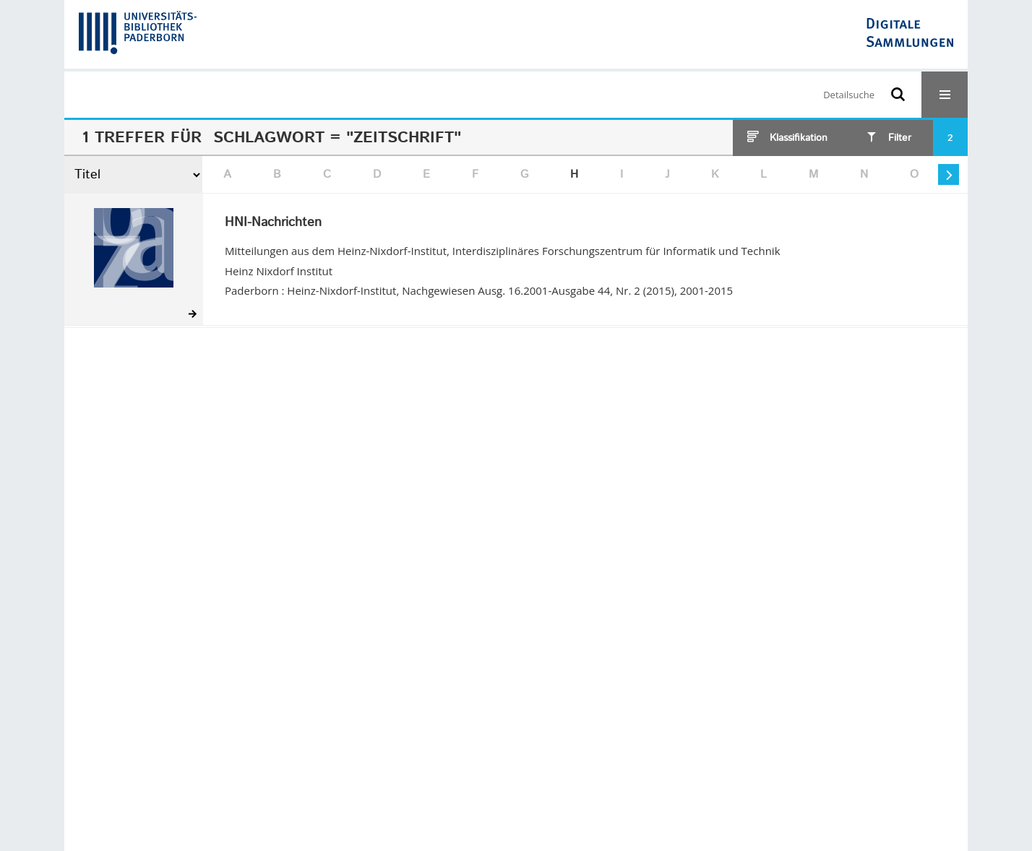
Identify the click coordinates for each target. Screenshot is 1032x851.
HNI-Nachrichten (273, 223)
